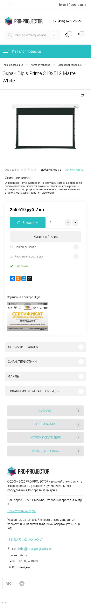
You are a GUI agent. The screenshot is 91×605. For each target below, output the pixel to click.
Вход (62, 4)
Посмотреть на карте (21, 511)
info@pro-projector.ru (35, 548)
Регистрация (77, 4)
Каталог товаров (21, 51)
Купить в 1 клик (46, 237)
